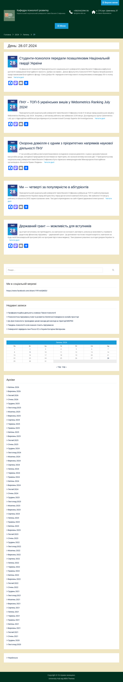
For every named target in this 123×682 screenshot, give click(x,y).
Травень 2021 (14, 620)
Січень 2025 (13, 444)
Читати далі (19, 77)
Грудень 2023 (14, 497)
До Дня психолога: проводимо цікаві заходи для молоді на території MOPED (40, 321)
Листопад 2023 (14, 502)
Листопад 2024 (14, 453)
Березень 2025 (14, 436)
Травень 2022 (14, 571)
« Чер (58, 367)
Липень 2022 (13, 563)
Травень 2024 (14, 477)
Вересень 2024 (14, 461)
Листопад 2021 (14, 595)
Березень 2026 (14, 391)
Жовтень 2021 (14, 599)
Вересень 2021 (14, 604)
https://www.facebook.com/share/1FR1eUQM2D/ (26, 291)
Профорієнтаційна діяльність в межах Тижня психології (32, 313)
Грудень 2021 (14, 591)
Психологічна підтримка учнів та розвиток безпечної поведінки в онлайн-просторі (43, 317)
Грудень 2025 (14, 404)
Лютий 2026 (13, 395)
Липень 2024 (13, 469)
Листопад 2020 (14, 644)
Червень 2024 (14, 473)
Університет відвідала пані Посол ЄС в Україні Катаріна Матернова (36, 329)
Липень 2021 (13, 612)
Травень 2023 (14, 522)
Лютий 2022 (13, 583)
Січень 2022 (13, 587)
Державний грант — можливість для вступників (55, 226)
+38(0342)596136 (81, 11)
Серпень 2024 (14, 465)
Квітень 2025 (13, 432)
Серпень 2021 (14, 608)
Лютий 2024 (13, 489)
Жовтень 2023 (14, 506)
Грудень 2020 (14, 640)
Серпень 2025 (14, 420)
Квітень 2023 (13, 526)
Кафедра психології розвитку (33, 10)
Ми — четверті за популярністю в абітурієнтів (53, 187)
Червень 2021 (14, 616)
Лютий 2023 (13, 534)
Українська (13, 658)
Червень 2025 (14, 424)
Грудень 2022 (14, 542)
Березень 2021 (14, 628)
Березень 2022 (14, 579)
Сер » (64, 367)
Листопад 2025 (14, 408)
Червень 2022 (14, 567)
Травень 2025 (14, 428)
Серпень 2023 (14, 514)
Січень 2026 (13, 399)
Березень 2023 (14, 530)
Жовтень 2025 (14, 412)
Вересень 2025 (14, 416)
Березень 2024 (14, 485)
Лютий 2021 (13, 632)
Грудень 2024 (14, 448)
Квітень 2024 (13, 481)
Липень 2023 (13, 518)
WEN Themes (69, 679)
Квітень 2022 (13, 575)
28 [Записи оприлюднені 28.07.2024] (108, 358)
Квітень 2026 (13, 387)
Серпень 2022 (14, 559)
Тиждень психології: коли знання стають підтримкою (31, 325)
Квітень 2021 (13, 624)
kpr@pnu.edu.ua (79, 13)
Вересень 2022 (14, 555)
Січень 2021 (13, 636)
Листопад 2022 (14, 546)
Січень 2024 (13, 493)
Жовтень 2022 (14, 550)
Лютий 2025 (13, 440)
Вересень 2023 (14, 510)
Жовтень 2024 (14, 457)
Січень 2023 (13, 538)
